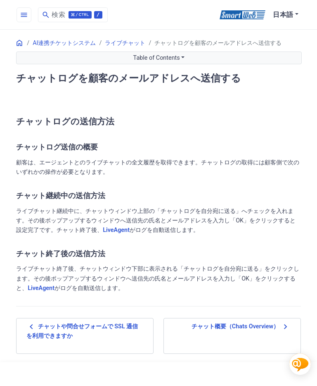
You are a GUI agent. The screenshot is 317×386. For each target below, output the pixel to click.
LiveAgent (116, 230)
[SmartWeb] (242, 14)
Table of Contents (156, 57)
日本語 (283, 15)
